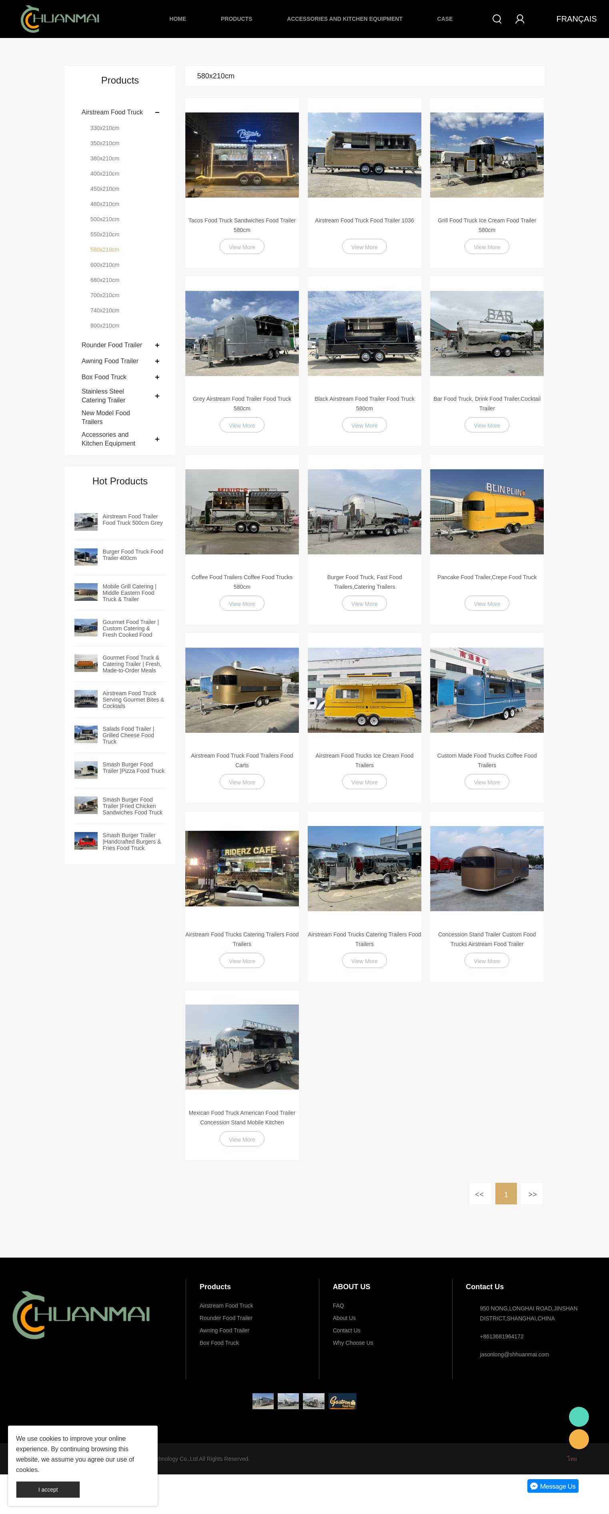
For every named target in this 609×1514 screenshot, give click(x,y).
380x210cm (104, 158)
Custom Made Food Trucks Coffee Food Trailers (487, 760)
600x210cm (104, 265)
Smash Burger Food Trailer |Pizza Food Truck (134, 767)
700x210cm (104, 295)
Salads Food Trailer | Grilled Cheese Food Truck (128, 735)
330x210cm (104, 128)
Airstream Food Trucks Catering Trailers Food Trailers (241, 939)
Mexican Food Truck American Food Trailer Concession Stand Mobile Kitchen (241, 1118)
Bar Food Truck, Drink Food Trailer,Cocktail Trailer (487, 404)
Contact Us (347, 1330)
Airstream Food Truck (112, 112)
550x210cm (104, 234)
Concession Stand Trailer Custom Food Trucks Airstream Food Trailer (487, 939)
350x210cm (104, 143)
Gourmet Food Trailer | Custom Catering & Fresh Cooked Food (131, 628)
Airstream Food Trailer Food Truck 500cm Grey (133, 519)
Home (177, 19)
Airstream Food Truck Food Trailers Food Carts (242, 760)
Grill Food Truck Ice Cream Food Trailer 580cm (487, 225)
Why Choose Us (353, 1343)
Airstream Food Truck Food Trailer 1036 (364, 220)
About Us (344, 1318)
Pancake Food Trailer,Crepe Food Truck (487, 577)
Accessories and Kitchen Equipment (345, 19)
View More (242, 247)
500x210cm (104, 219)
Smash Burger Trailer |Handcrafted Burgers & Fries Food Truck (132, 841)
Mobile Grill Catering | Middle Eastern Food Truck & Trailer (129, 592)
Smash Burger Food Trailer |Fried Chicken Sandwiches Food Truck (132, 806)
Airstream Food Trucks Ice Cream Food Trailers (365, 760)
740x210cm (104, 310)
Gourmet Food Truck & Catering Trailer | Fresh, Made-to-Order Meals (132, 664)
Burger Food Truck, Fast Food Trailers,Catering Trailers (364, 582)
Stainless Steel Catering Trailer (103, 396)
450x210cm (104, 189)
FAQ (338, 1305)
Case (445, 19)
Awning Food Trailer (110, 361)
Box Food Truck (104, 377)
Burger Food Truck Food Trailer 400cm (133, 554)
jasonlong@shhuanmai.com (514, 1354)
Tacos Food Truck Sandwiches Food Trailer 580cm (242, 225)
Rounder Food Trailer (112, 345)
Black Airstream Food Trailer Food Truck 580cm (365, 404)
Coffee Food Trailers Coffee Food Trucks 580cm (242, 582)
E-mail (579, 1439)
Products (236, 19)
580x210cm (104, 249)
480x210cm (104, 204)
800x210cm (104, 325)
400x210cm (104, 173)
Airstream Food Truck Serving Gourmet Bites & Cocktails (133, 699)
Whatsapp (579, 1417)
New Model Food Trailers (106, 417)
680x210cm (104, 280)
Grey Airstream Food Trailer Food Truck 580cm (242, 404)
